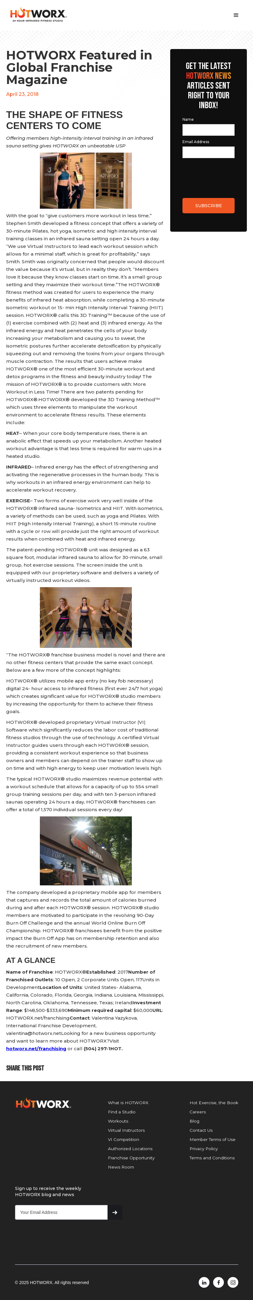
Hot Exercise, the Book (214, 1102)
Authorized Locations (130, 1148)
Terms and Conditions (212, 1157)
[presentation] (210, 172)
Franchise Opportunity (131, 1157)
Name (188, 119)
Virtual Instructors (126, 1130)
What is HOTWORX (128, 1102)
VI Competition (123, 1139)
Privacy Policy (204, 1148)
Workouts (118, 1121)
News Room (121, 1167)
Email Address (195, 141)
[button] (236, 15)
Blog (194, 1121)
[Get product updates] (61, 1212)
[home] (38, 14)
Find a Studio (122, 1111)
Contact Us (201, 1130)
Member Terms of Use (213, 1139)
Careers (198, 1111)
